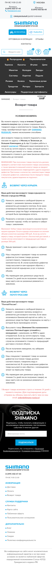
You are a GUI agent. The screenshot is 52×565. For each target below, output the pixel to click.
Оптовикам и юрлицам (20, 39)
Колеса (21, 81)
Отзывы (39, 39)
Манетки (13, 70)
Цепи (44, 65)
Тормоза (9, 65)
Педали (39, 76)
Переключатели (38, 59)
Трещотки (13, 87)
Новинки (11, 532)
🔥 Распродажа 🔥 (16, 59)
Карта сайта (12, 510)
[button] (13, 10)
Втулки (33, 65)
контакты (13, 146)
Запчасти (39, 87)
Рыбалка (37, 32)
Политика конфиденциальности (21, 540)
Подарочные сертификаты (34, 92)
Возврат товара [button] (14, 495)
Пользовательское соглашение (21, 518)
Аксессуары (10, 92)
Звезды (39, 70)
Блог (9, 528)
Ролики (9, 81)
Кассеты (22, 65)
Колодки (26, 70)
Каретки (27, 76)
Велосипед (19, 32)
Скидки (10, 536)
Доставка (11, 487)
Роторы (26, 87)
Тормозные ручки (38, 81)
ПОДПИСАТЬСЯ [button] (26, 443)
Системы (13, 76)
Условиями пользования (31, 451)
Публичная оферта (15, 514)
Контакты (26, 44)
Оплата (10, 491)
